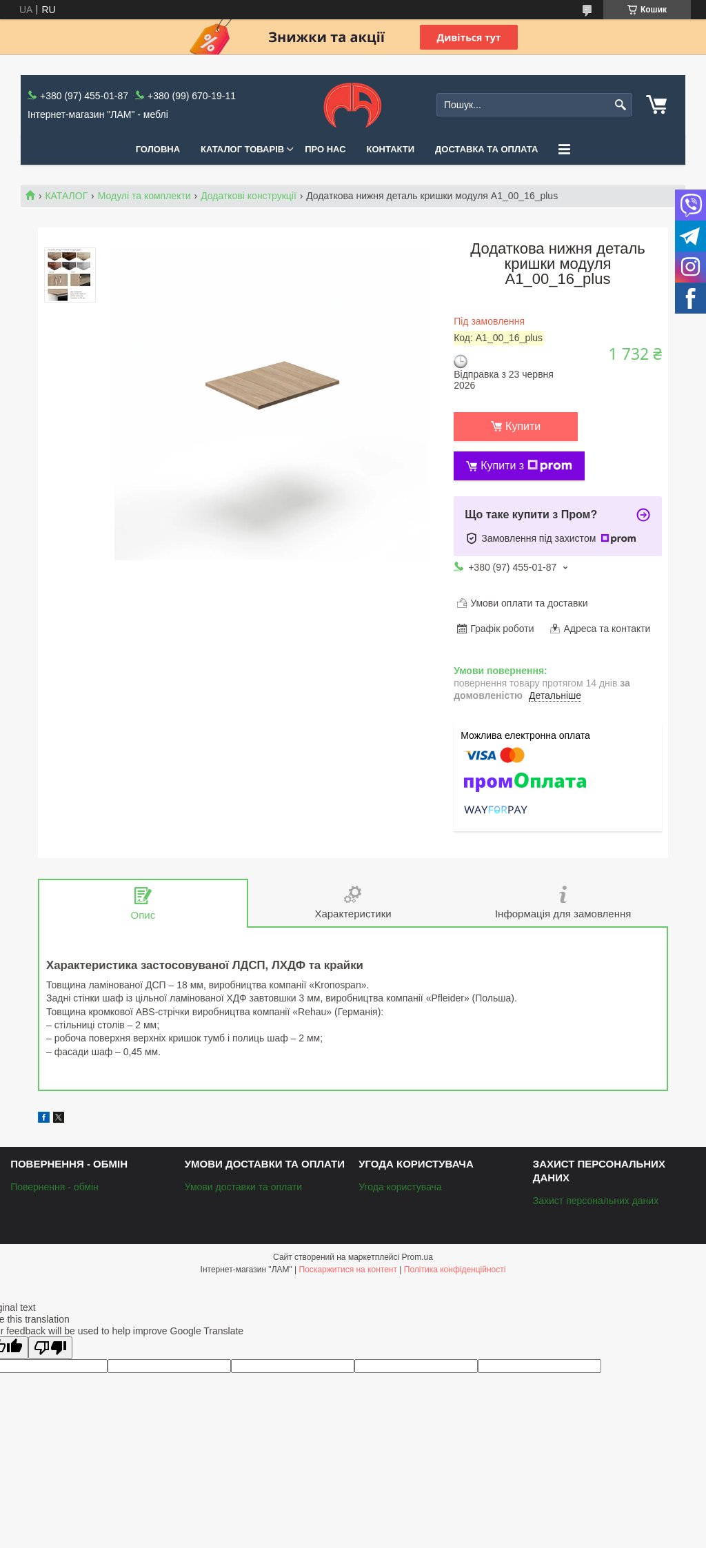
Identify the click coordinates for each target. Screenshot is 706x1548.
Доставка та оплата (486, 149)
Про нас (325, 149)
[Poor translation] (50, 1347)
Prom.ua (417, 1257)
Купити (523, 426)
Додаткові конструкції (248, 195)
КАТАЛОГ (66, 195)
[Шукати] (620, 105)
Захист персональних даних (595, 1200)
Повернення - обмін (54, 1186)
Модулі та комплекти (144, 195)
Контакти (391, 149)
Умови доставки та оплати (243, 1186)
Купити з (526, 466)
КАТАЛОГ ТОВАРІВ (242, 149)
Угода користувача (400, 1186)
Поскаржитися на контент (348, 1269)
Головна (158, 149)
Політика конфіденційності (455, 1269)
